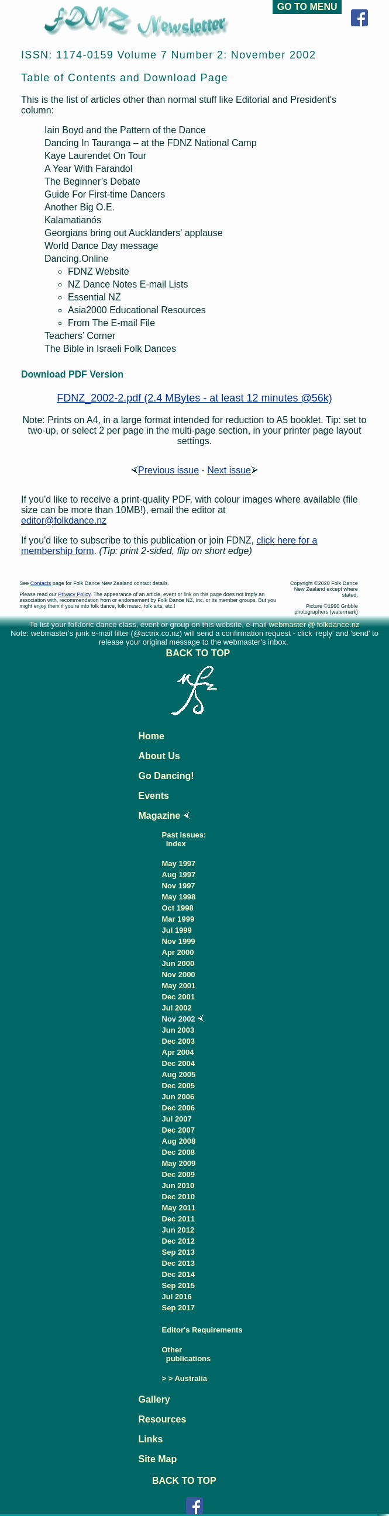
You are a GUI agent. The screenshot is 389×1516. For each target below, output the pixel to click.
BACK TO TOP (199, 653)
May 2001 (179, 985)
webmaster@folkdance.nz (314, 624)
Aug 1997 (179, 874)
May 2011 (179, 1207)
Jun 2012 (178, 1230)
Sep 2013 (178, 1252)
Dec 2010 (178, 1196)
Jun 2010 (178, 1185)
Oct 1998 (178, 908)
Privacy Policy (74, 594)
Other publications (186, 1354)
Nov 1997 (178, 885)
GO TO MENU (307, 7)
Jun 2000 (178, 963)
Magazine (160, 816)
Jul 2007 (177, 1118)
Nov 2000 (178, 974)
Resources (163, 1419)
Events (154, 796)
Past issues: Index (184, 839)
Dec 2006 (178, 1107)
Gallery (154, 1399)
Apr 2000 (178, 952)
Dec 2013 (178, 1263)
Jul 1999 (177, 930)
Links (151, 1439)
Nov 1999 (178, 941)
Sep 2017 (178, 1307)
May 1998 (179, 896)
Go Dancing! (166, 776)
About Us (159, 756)
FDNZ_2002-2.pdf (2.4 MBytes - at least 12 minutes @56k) (194, 398)
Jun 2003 (178, 1030)
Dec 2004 (178, 1063)
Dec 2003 (178, 1041)
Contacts (40, 583)
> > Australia (185, 1378)
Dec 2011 (178, 1218)
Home (151, 736)
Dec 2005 (178, 1085)
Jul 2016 (177, 1296)
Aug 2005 (179, 1074)
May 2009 (179, 1163)
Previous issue (165, 470)
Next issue (232, 470)
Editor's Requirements (202, 1329)
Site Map (158, 1459)
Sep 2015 (178, 1285)
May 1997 (179, 863)
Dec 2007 (178, 1130)
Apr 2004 (178, 1052)
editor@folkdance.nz (63, 520)
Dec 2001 (178, 996)
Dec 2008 (178, 1152)
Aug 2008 (179, 1141)
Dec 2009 (178, 1174)
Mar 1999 (178, 919)
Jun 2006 (178, 1096)
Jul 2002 (177, 1007)
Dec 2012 (178, 1241)
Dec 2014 (178, 1274)
